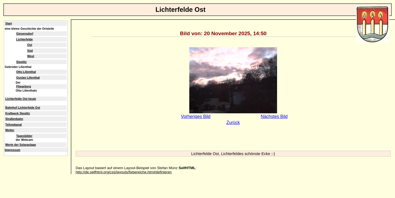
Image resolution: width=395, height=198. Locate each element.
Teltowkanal (13, 124)
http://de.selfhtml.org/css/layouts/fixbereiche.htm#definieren (124, 172)
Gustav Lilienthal (28, 77)
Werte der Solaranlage (20, 144)
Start (8, 23)
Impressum (12, 150)
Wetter (9, 130)
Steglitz (21, 62)
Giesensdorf (24, 33)
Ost (29, 44)
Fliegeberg (23, 86)
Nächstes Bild (274, 116)
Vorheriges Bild (196, 116)
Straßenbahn (14, 118)
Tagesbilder (24, 136)
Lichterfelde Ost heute (20, 98)
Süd (30, 50)
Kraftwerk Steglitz (17, 113)
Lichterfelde (24, 39)
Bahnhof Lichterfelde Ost (22, 107)
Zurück (233, 122)
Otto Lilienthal (26, 71)
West (30, 56)
